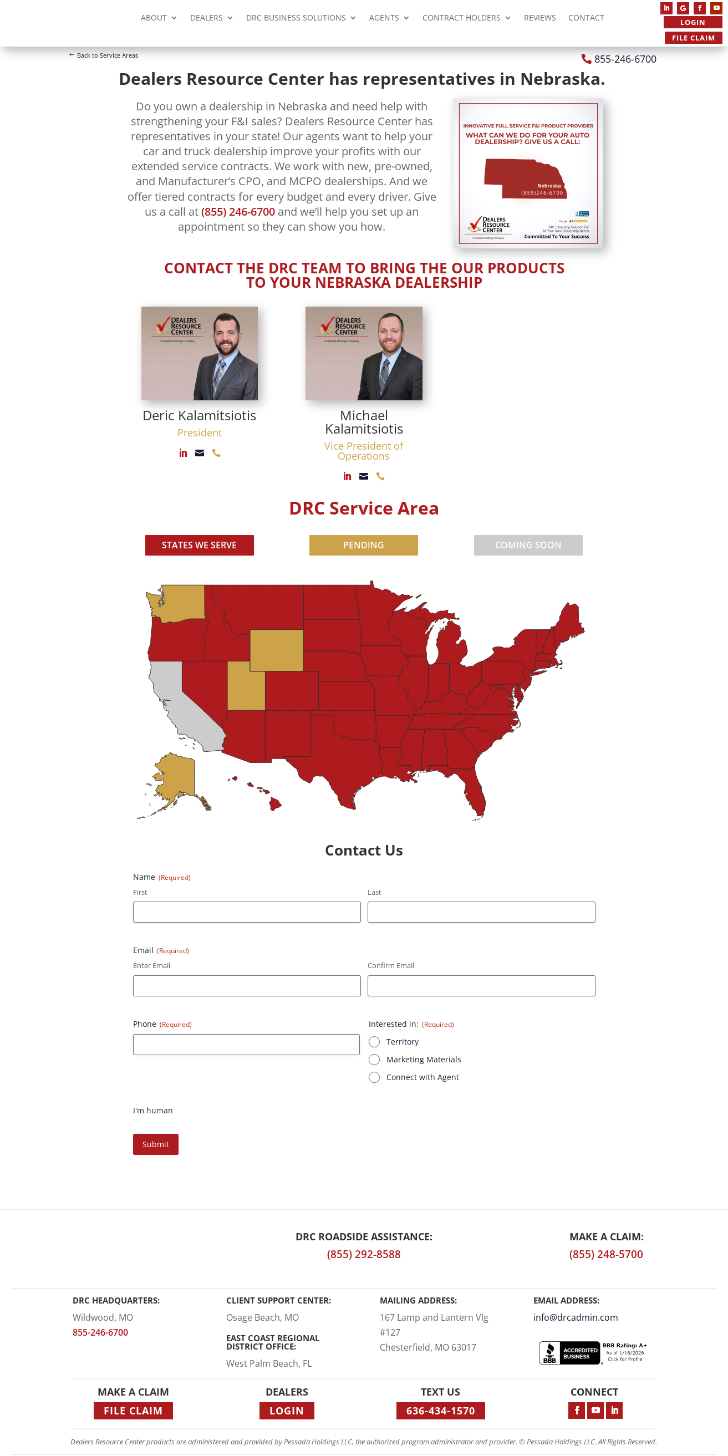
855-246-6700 (625, 58)
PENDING (363, 545)
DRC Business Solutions (296, 19)
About (154, 19)
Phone (162, 1024)
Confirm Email (391, 965)
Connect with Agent (422, 1077)
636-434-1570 (440, 1410)
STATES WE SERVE (199, 545)
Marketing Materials (423, 1059)
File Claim (693, 38)
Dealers (206, 19)
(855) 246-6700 (238, 211)
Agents (384, 19)
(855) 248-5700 (606, 1254)
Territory (402, 1041)
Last (374, 892)
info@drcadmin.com (575, 1317)
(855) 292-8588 (364, 1254)
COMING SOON (528, 545)
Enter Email (151, 965)
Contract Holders (461, 19)
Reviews (540, 19)
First (140, 892)
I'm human (153, 1110)
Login (693, 22)
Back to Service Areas (107, 55)
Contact (586, 19)
